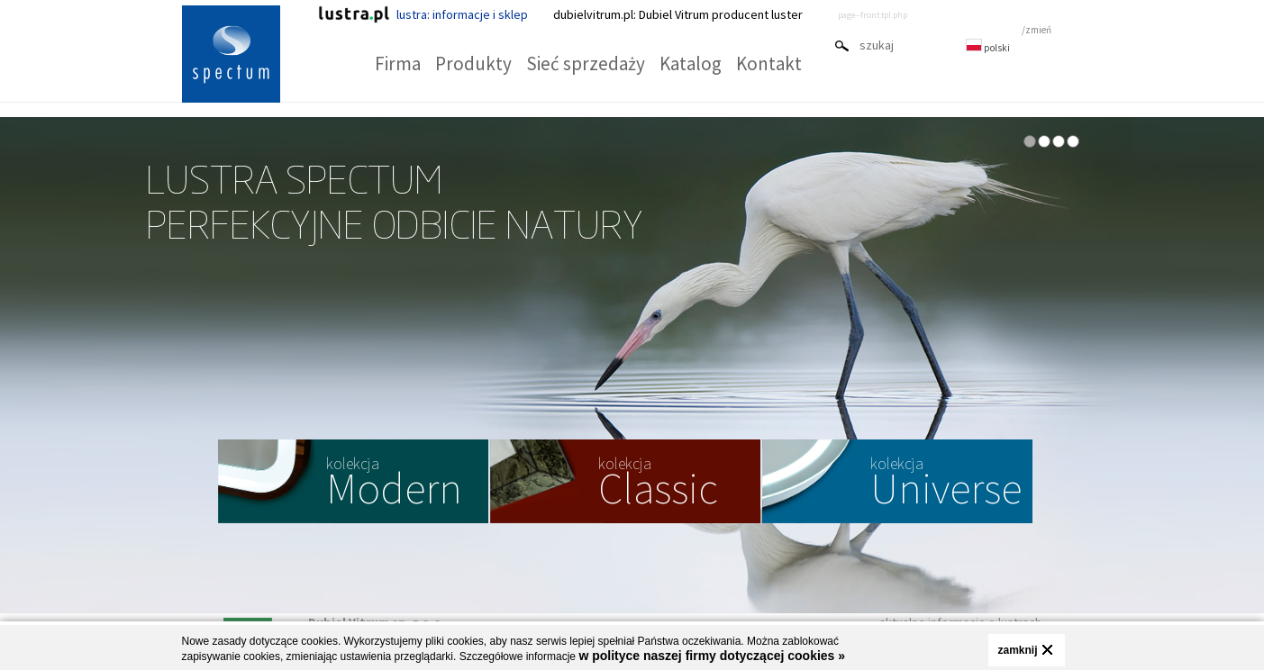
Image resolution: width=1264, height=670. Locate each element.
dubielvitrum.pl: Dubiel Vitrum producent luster (678, 14)
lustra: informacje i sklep (423, 14)
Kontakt (769, 63)
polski (988, 47)
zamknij (1017, 650)
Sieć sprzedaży (585, 63)
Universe (946, 484)
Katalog (690, 63)
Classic (658, 484)
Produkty (473, 63)
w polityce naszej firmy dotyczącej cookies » (711, 655)
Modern (394, 484)
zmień (1038, 29)
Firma (398, 63)
